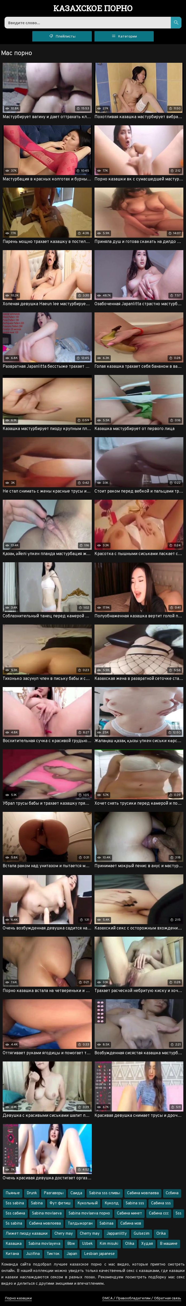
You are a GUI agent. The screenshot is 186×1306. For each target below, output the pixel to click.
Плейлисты (62, 36)
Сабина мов (130, 1223)
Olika (129, 1243)
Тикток (53, 1254)
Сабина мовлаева (143, 1193)
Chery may (63, 1233)
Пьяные (13, 1193)
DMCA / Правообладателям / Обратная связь (141, 1298)
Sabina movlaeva (47, 1213)
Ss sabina (14, 1223)
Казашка (14, 1243)
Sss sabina (15, 1203)
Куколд (112, 1203)
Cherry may (90, 1233)
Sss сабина (15, 1213)
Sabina (37, 1203)
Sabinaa (106, 1223)
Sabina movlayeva (44, 1243)
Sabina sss (135, 1203)
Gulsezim (141, 1233)
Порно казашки (18, 1298)
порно (93, 8)
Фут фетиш (60, 1203)
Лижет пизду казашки (27, 1233)
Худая (147, 1243)
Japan (71, 1254)
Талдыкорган (80, 1223)
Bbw (71, 1243)
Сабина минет (129, 1213)
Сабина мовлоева (45, 1223)
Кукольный (87, 1203)
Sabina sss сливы (104, 1193)
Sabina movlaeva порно (89, 1213)
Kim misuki (109, 1243)
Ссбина (172, 1193)
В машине (168, 1243)
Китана (12, 1254)
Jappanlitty (116, 1233)
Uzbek (87, 1243)
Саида (76, 1193)
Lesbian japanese (99, 1254)
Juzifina (33, 1254)
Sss (178, 1213)
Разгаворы (54, 1193)
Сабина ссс (159, 1213)
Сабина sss (161, 1203)
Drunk (32, 1193)
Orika (161, 1233)
